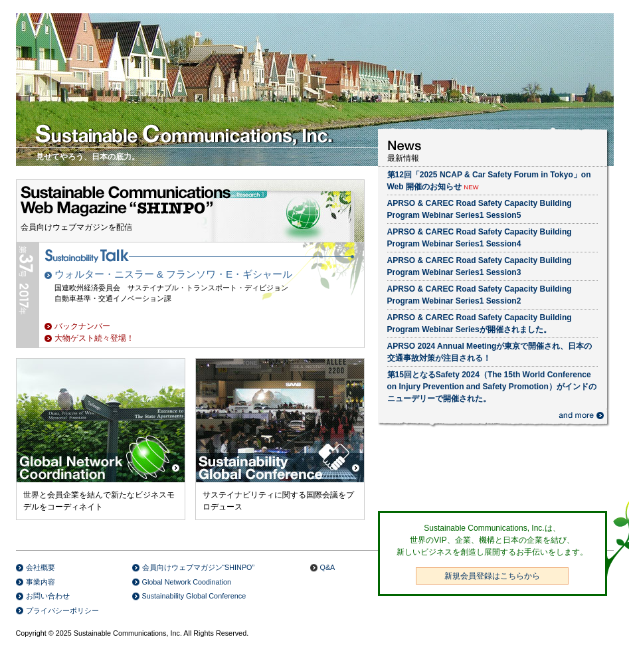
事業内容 (40, 582)
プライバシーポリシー (62, 610)
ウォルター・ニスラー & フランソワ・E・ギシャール (173, 274)
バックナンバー (82, 326)
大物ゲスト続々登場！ (94, 338)
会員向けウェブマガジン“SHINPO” (198, 567)
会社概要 (40, 567)
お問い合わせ (48, 596)
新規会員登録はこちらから (492, 576)
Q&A (327, 567)
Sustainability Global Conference (194, 596)
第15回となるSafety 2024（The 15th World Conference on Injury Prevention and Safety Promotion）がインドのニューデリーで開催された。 (491, 386)
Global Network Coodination (186, 582)
